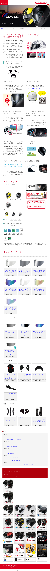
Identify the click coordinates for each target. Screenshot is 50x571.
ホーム (2, 28)
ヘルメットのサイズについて (10, 468)
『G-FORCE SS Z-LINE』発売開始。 (11, 450)
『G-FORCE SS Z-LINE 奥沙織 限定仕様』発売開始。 (15, 443)
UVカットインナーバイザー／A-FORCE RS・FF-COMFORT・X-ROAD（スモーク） (11, 333)
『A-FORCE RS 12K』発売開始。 (10, 446)
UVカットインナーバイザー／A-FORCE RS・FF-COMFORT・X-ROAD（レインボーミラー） (39, 333)
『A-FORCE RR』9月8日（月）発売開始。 (12, 439)
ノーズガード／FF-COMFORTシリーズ (11, 394)
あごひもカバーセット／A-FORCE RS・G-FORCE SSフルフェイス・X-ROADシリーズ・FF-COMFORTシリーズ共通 (39, 420)
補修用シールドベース (24, 417)
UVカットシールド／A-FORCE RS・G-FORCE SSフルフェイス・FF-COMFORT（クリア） (25, 290)
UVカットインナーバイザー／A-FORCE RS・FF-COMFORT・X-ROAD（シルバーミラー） (25, 333)
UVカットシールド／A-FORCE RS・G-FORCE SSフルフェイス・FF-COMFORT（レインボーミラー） (11, 290)
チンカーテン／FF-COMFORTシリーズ (39, 375)
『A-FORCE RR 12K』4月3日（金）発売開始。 (14, 436)
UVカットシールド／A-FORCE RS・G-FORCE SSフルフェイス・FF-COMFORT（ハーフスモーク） (25, 270)
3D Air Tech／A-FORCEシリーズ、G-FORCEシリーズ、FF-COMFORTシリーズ (10, 419)
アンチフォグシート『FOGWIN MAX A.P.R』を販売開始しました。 (18, 464)
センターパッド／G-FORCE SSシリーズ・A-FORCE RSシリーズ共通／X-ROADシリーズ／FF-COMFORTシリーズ (10, 376)
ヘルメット (8, 28)
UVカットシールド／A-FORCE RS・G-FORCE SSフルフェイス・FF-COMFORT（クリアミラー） (39, 290)
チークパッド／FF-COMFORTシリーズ (25, 375)
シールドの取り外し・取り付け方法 (12, 471)
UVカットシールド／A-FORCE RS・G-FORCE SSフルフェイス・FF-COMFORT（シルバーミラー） (39, 270)
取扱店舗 (6, 474)
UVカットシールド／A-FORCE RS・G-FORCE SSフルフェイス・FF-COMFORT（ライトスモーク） (11, 270)
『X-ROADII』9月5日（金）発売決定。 (12, 460)
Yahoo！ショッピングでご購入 (11, 476)
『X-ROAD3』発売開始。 (9, 453)
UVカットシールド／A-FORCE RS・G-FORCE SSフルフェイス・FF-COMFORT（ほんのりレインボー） (11, 309)
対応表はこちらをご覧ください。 (34, 88)
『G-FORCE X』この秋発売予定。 (11, 457)
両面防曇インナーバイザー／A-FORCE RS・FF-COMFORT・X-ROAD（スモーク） (10, 352)
